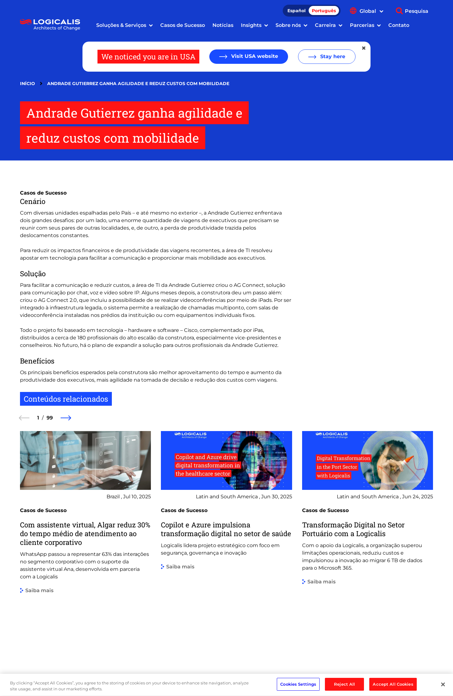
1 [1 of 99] (38, 418)
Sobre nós (288, 25)
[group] (85, 542)
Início (27, 83)
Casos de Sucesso (182, 25)
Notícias (222, 25)
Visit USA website (254, 56)
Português (324, 10)
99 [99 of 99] (50, 418)
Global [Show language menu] (371, 11)
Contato (398, 25)
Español (296, 10)
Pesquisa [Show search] (416, 11)
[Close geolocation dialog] (364, 48)
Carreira (325, 25)
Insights (251, 25)
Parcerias (362, 25)
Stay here (332, 56)
